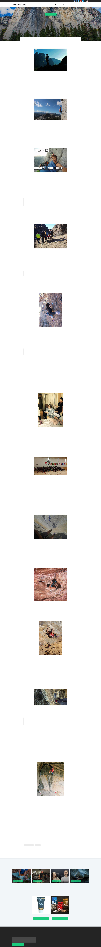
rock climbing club (44, 837)
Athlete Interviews (50, 14)
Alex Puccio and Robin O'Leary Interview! (59, 885)
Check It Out (41, 918)
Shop (25, 1)
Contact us (85, 4)
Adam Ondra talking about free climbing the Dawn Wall (38, 659)
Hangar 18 (25, 671)
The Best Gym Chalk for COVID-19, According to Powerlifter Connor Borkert (40, 886)
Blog (78, 4)
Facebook (59, 837)
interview (42, 839)
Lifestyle (37, 845)
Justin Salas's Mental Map (77, 884)
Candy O (42, 193)
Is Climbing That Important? (20, 884)
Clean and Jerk (41, 182)
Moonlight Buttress (63, 190)
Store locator (70, 4)
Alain (28, 837)
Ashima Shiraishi (32, 820)
